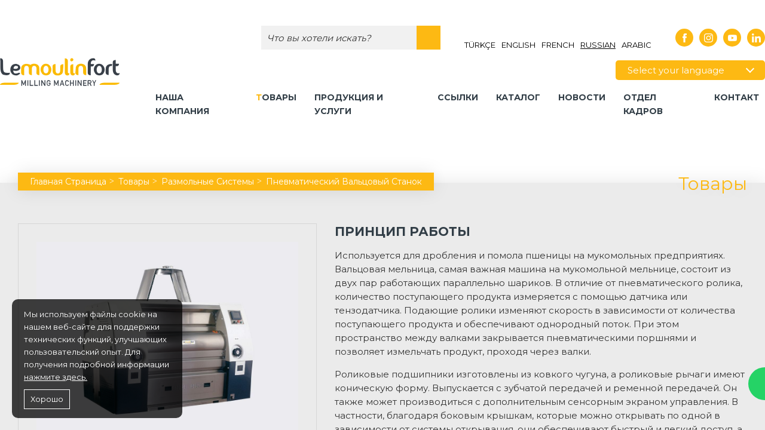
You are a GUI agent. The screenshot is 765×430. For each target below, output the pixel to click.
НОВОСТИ (581, 97)
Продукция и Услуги (348, 104)
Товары (276, 97)
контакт (736, 97)
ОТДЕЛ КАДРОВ (643, 104)
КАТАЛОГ (518, 97)
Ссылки (457, 97)
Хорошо (46, 399)
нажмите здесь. (55, 377)
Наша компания (182, 104)
